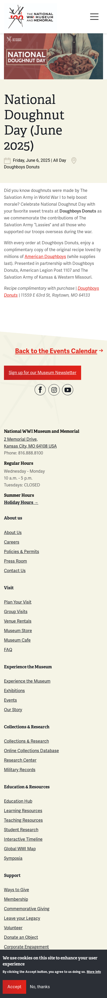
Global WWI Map (20, 849)
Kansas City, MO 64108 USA (30, 446)
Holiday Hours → (21, 502)
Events (10, 700)
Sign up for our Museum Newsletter (42, 372)
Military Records (19, 769)
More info (94, 972)
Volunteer (13, 928)
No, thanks (40, 986)
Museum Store (18, 630)
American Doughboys (45, 256)
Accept (14, 987)
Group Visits (15, 611)
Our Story (13, 709)
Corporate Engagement (26, 947)
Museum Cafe (17, 640)
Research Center (20, 760)
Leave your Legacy (22, 918)
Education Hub (18, 801)
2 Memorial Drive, (21, 439)
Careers (11, 542)
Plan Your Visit (17, 602)
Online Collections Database (31, 750)
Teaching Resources (23, 820)
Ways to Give (16, 890)
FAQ (8, 649)
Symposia (13, 858)
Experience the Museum (27, 681)
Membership (16, 899)
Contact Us (15, 570)
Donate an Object (21, 937)
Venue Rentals (17, 621)
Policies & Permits (21, 551)
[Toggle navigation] (94, 16)
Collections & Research (26, 741)
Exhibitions (14, 690)
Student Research (21, 830)
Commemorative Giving (26, 909)
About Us (13, 532)
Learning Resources (23, 810)
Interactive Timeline (23, 839)
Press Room (15, 561)
